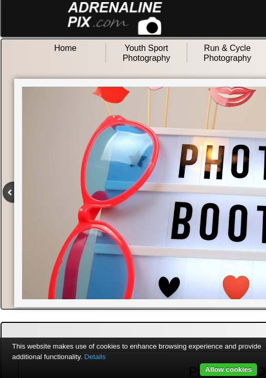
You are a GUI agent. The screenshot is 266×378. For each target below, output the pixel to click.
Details (95, 357)
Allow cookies (228, 369)
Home (65, 48)
